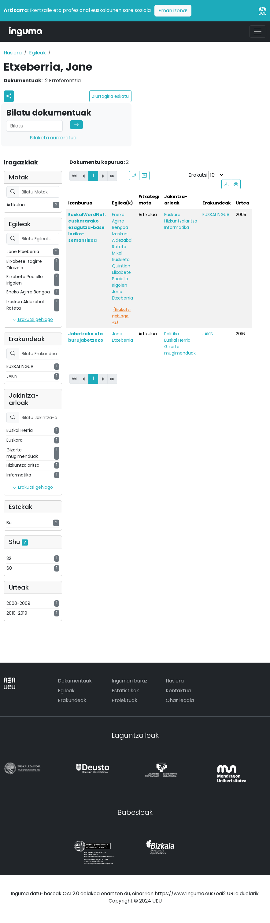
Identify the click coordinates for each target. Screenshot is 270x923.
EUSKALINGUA (215, 214)
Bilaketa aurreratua (53, 137)
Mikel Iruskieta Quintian (121, 259)
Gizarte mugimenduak (180, 350)
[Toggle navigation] (257, 31)
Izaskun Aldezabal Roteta (122, 240)
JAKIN (207, 334)
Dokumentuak (75, 680)
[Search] (34, 126)
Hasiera (13, 52)
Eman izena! (172, 10)
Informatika (176, 227)
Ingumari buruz (129, 680)
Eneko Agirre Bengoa (120, 220)
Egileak (37, 52)
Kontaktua (178, 690)
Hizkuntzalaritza (180, 221)
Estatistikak (125, 690)
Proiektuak (124, 700)
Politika (171, 334)
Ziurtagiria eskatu (110, 96)
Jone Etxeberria (122, 295)
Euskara (172, 214)
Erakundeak (72, 700)
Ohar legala (180, 700)
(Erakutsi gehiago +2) (121, 316)
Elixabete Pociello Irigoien (121, 278)
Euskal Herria (177, 340)
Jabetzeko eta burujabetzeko (85, 337)
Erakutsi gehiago (33, 319)
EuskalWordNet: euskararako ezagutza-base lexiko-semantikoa (87, 227)
